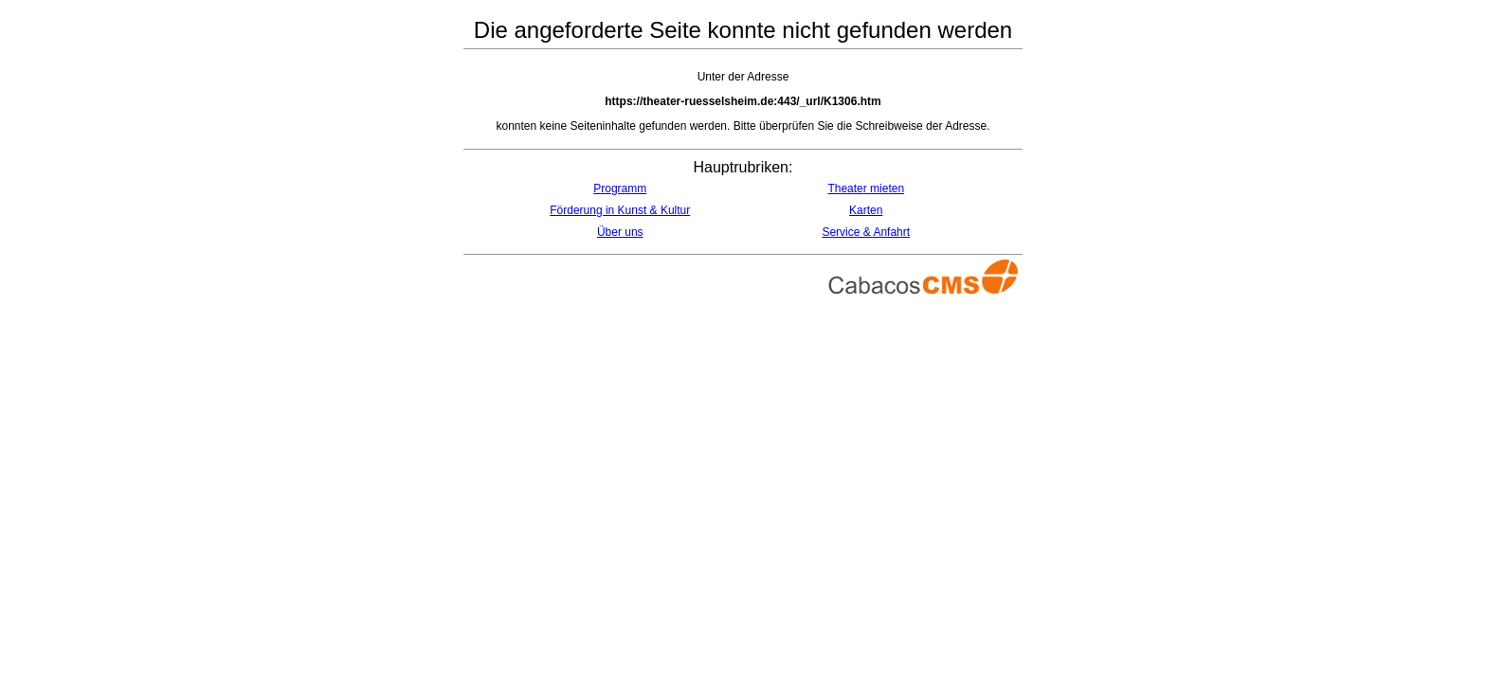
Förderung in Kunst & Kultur (620, 210)
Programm (619, 188)
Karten (865, 210)
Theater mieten (865, 188)
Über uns (620, 232)
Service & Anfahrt (866, 232)
